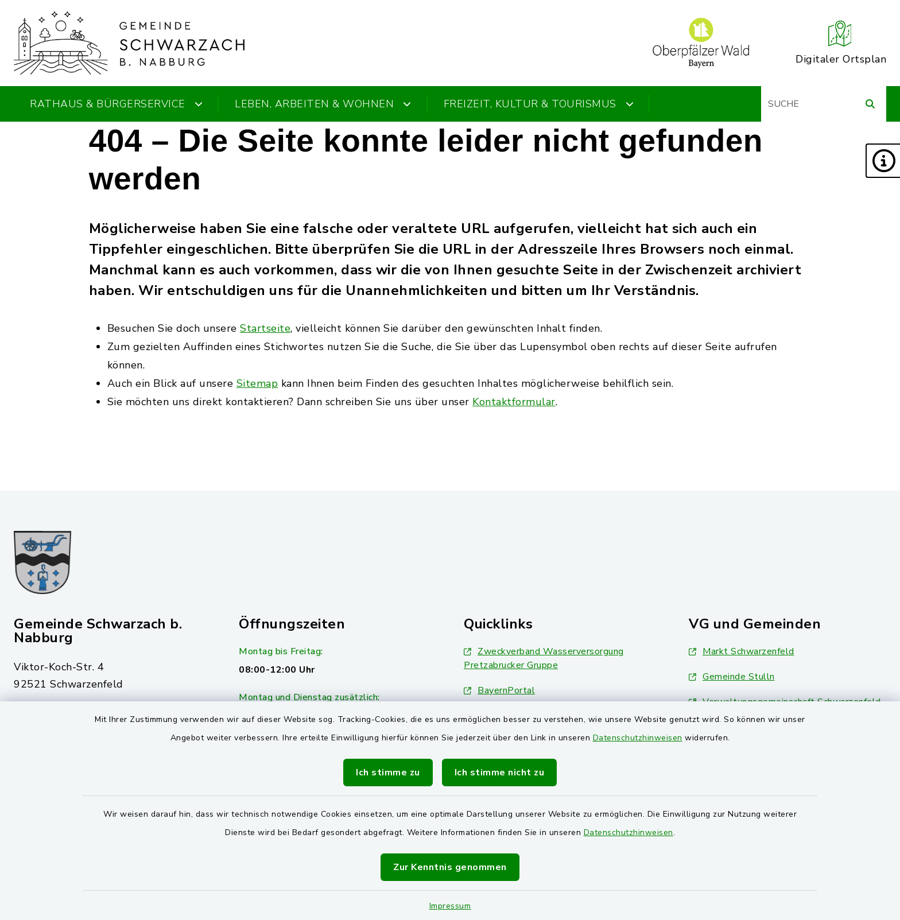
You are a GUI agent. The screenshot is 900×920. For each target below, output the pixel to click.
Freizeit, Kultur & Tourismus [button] (539, 104)
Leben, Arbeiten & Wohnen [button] (323, 104)
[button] (883, 160)
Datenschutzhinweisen (637, 737)
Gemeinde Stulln (732, 676)
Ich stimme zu (388, 772)
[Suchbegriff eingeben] (823, 104)
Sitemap (257, 383)
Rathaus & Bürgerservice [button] (116, 104)
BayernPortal (499, 690)
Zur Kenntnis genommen (450, 867)
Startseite (265, 328)
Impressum (450, 905)
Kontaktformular (514, 402)
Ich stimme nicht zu (500, 772)
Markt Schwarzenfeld (741, 651)
